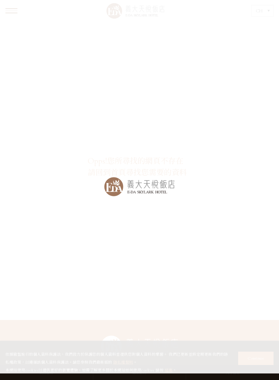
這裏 (169, 370)
